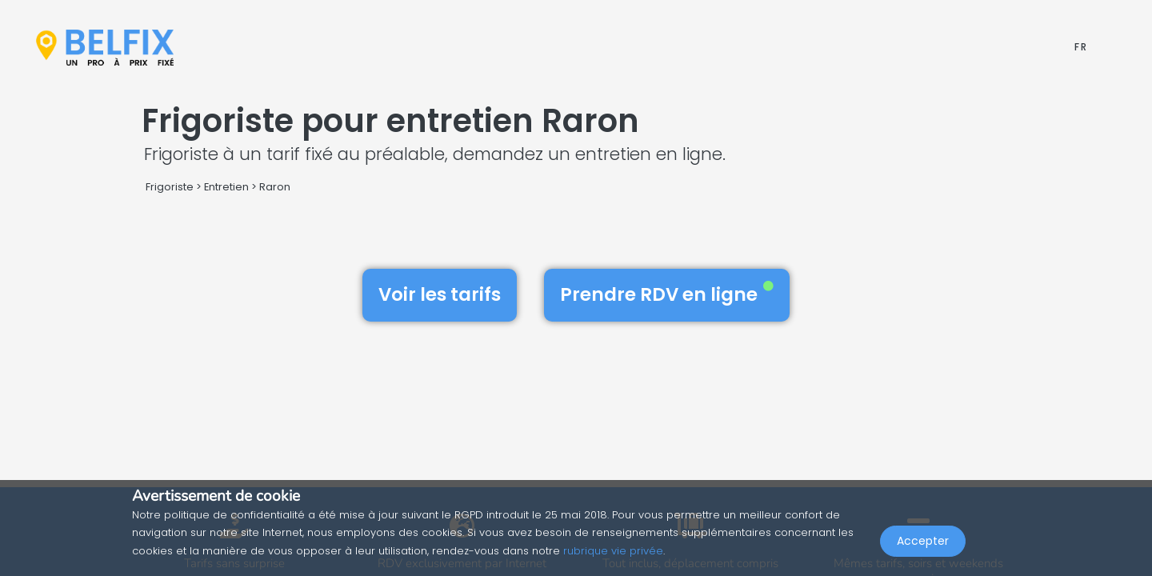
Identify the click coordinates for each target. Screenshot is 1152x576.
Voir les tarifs (439, 294)
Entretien (226, 187)
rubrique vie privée (613, 550)
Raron (274, 187)
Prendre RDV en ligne (667, 294)
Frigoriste (170, 187)
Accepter (923, 541)
